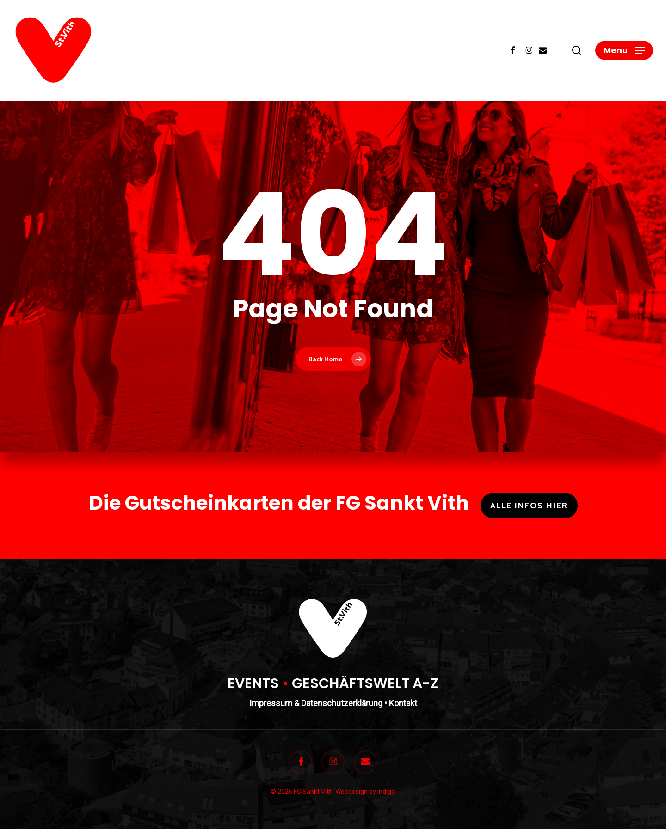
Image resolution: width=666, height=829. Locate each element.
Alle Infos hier (529, 505)
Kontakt (403, 703)
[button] (624, 50)
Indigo (386, 791)
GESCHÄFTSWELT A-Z (365, 683)
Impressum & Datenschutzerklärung (315, 703)
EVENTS (253, 683)
